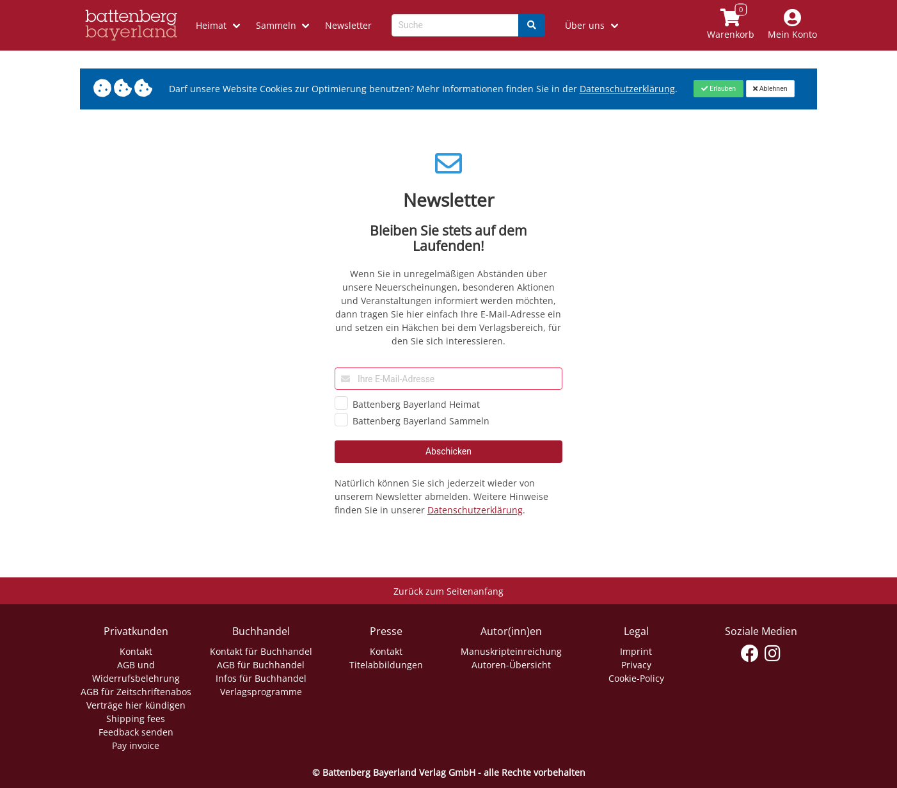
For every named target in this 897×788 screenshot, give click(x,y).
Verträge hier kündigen (136, 705)
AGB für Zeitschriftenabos (136, 692)
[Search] (531, 25)
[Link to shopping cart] (731, 25)
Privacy (636, 665)
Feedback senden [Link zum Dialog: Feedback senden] (136, 732)
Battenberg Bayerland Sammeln (421, 421)
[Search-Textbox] (455, 25)
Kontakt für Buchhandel (261, 651)
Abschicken (448, 451)
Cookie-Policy (636, 678)
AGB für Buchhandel (261, 665)
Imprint (636, 651)
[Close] (718, 88)
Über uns (585, 25)
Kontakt (136, 651)
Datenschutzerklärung (475, 510)
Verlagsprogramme (261, 692)
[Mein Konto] (792, 25)
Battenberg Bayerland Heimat (416, 404)
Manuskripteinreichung (511, 651)
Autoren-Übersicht (511, 665)
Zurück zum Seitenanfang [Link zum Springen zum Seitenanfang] (448, 591)
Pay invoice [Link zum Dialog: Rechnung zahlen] (135, 745)
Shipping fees (135, 718)
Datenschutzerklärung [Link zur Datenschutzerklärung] (627, 89)
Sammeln (276, 25)
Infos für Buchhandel (261, 678)
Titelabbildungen (386, 665)
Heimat (211, 25)
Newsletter (348, 25)
